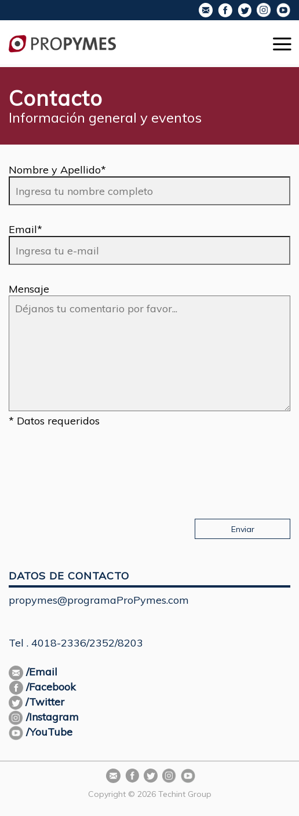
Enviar (242, 529)
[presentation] (97, 467)
